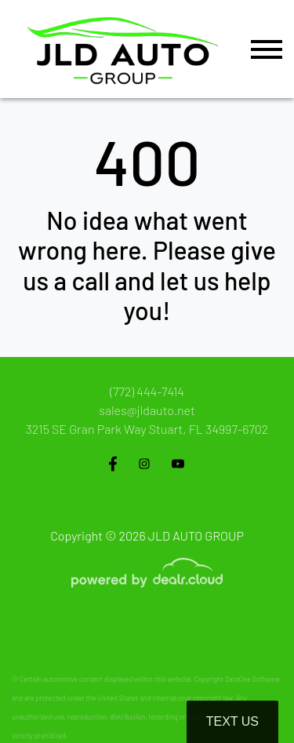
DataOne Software (252, 679)
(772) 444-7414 (147, 391)
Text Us (232, 721)
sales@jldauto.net (146, 409)
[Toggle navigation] (266, 49)
